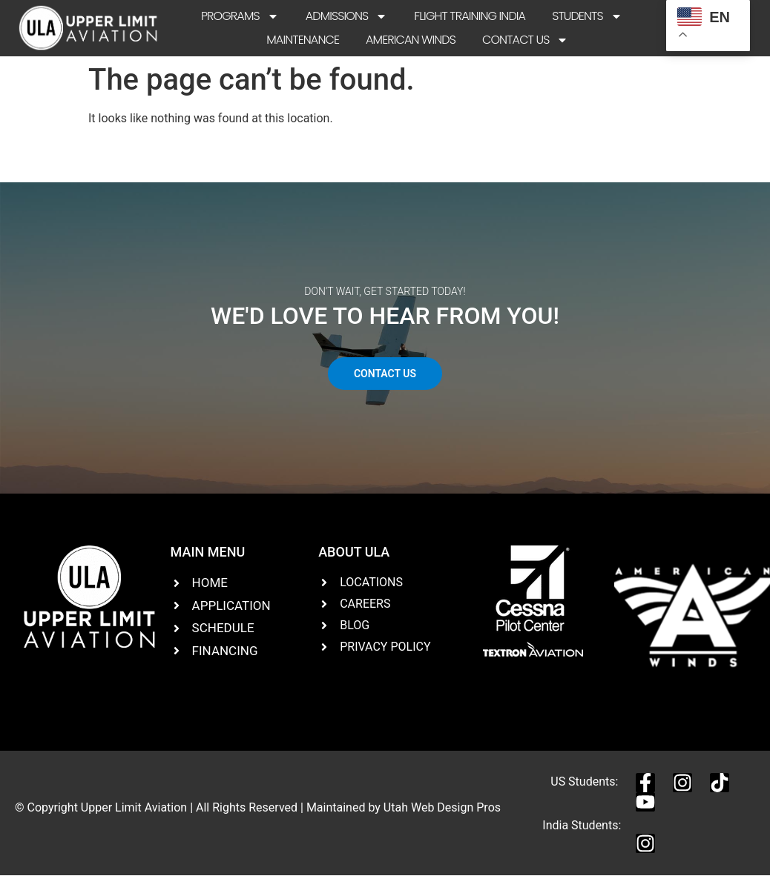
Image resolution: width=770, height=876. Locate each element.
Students (587, 16)
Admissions (347, 16)
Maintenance (302, 39)
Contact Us (525, 40)
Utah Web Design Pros (442, 807)
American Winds (410, 39)
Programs (240, 16)
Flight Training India (469, 15)
